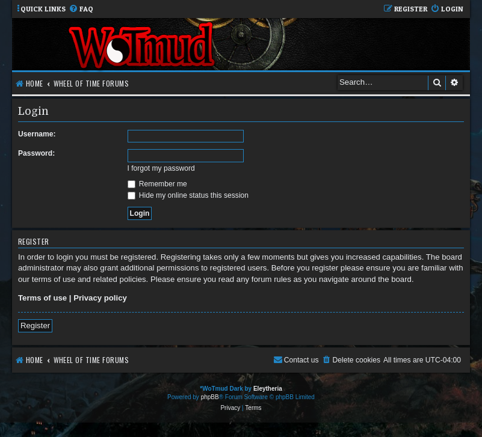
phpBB (210, 397)
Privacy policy (100, 297)
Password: (36, 153)
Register (35, 325)
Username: (37, 134)
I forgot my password (161, 168)
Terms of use (42, 297)
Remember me (157, 184)
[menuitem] (81, 9)
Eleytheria (267, 388)
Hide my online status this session (188, 195)
